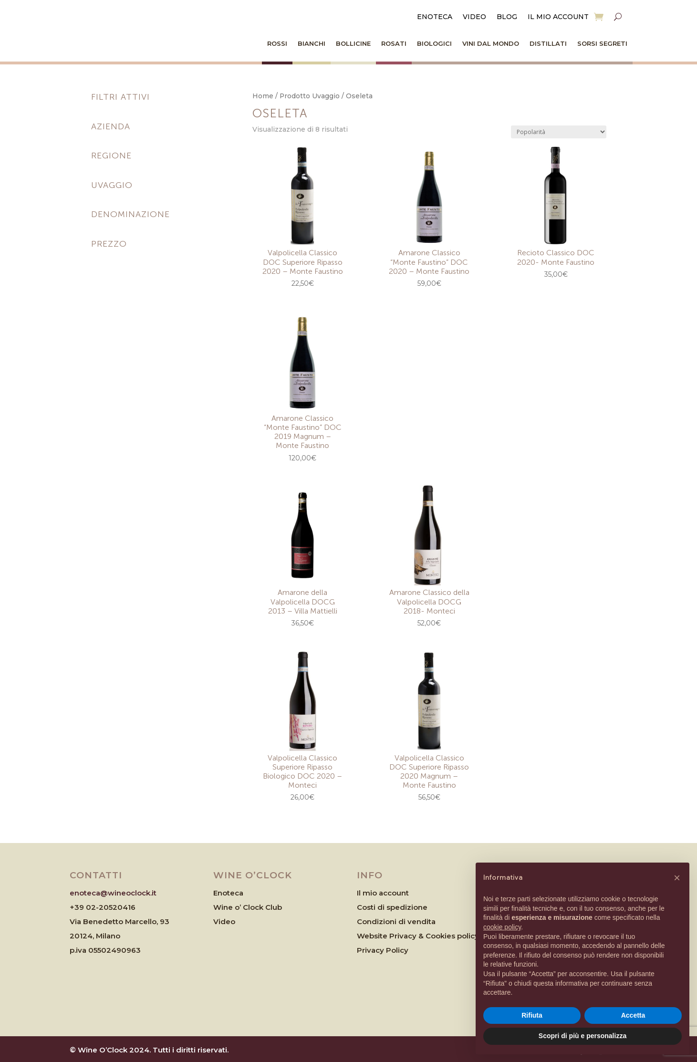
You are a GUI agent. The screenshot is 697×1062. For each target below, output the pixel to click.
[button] (677, 877)
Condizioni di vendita (396, 921)
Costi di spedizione (392, 907)
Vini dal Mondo (490, 43)
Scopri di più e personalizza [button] (582, 1036)
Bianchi (311, 43)
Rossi (277, 43)
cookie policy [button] (502, 927)
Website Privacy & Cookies (407, 935)
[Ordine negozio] (558, 131)
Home (262, 96)
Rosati (393, 43)
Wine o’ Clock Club (247, 907)
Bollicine (353, 43)
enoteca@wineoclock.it (113, 892)
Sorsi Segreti (602, 43)
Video (474, 17)
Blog (507, 17)
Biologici (434, 43)
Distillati (548, 43)
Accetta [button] (633, 1015)
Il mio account (558, 17)
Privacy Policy (382, 950)
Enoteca (434, 17)
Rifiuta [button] (531, 1015)
